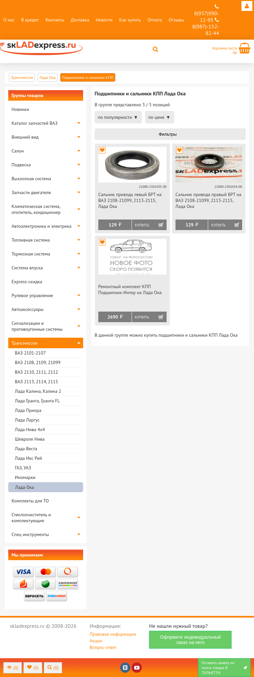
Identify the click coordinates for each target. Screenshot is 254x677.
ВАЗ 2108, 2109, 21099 (37, 362)
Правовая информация (113, 634)
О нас (9, 20)
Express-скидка (27, 282)
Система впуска (27, 268)
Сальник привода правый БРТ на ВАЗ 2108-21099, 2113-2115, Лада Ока (208, 200)
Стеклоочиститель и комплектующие (31, 518)
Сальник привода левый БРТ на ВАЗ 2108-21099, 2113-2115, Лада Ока (130, 200)
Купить (142, 224)
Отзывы (176, 20)
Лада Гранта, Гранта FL (37, 401)
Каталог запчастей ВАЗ (34, 123)
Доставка (80, 20)
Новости (104, 20)
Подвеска (21, 165)
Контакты (55, 20)
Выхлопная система (31, 179)
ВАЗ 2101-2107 (30, 353)
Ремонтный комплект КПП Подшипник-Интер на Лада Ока (130, 289)
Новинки (20, 109)
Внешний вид (25, 137)
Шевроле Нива (30, 439)
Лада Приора (28, 410)
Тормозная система (31, 254)
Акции (96, 641)
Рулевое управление (32, 295)
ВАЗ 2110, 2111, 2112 (36, 372)
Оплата (154, 20)
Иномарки (25, 477)
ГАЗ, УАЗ (23, 468)
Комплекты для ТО (30, 501)
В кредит (30, 20)
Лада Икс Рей (28, 458)
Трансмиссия (24, 343)
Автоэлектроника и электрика (42, 226)
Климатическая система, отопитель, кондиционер (36, 209)
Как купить (130, 20)
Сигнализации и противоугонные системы (37, 326)
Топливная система (31, 240)
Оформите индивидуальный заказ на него (190, 639)
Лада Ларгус (27, 420)
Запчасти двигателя (31, 192)
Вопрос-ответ (103, 647)
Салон (18, 151)
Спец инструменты (30, 534)
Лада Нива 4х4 (30, 429)
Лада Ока (24, 487)
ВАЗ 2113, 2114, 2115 (36, 382)
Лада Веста (26, 449)
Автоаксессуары (28, 309)
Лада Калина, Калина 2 (38, 391)
